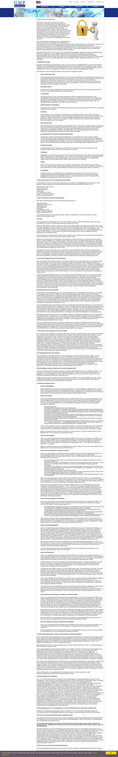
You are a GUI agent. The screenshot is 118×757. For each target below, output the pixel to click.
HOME (70, 2)
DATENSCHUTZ (100, 2)
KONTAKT (76, 2)
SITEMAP (83, 2)
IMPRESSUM (90, 2)
